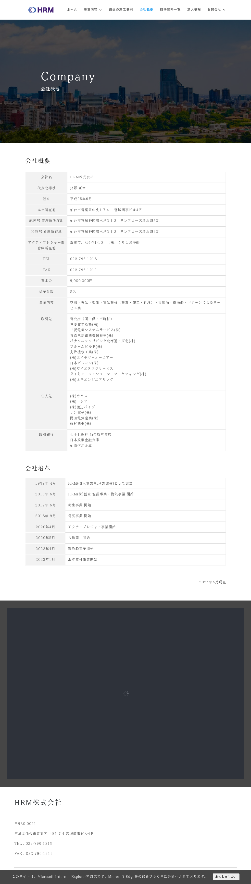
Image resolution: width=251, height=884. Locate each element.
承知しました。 (226, 877)
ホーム (72, 10)
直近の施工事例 (121, 10)
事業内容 (90, 10)
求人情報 (194, 10)
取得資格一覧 (170, 10)
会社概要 (146, 10)
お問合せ (214, 10)
